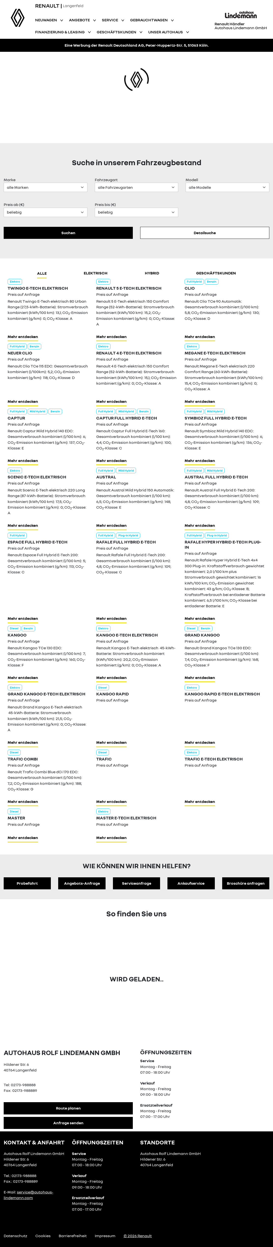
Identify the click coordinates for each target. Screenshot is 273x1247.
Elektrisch (96, 273)
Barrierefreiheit (73, 1235)
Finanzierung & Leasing (60, 31)
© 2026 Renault (137, 1235)
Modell (192, 179)
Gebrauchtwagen (149, 19)
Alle (42, 273)
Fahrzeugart (106, 179)
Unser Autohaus (166, 31)
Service (110, 19)
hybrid (152, 273)
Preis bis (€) (105, 204)
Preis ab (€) (14, 204)
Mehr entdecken (23, 336)
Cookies (43, 1235)
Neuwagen (46, 19)
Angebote (80, 19)
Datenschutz (15, 1235)
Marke (9, 179)
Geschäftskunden (117, 31)
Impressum (105, 1235)
